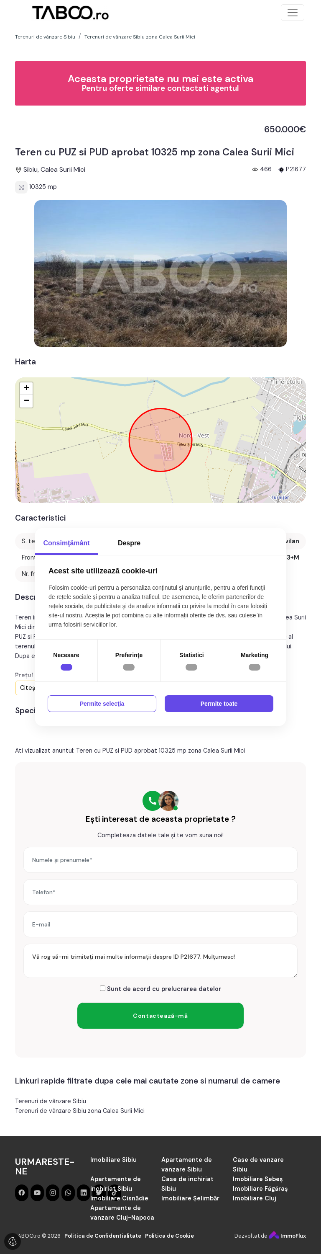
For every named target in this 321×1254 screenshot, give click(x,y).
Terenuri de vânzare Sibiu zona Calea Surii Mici (80, 1111)
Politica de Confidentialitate (102, 1235)
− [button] (26, 401)
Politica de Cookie (169, 1235)
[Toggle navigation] (292, 12)
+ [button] (26, 388)
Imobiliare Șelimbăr (190, 1198)
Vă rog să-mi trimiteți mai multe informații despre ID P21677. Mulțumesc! (160, 961)
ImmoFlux (287, 1235)
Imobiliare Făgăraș (260, 1188)
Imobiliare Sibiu (113, 1160)
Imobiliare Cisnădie (119, 1198)
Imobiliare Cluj (254, 1198)
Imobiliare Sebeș (258, 1179)
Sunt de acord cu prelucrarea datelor (160, 989)
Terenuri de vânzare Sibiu (50, 1101)
